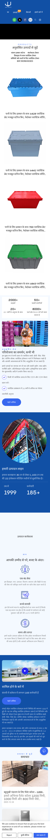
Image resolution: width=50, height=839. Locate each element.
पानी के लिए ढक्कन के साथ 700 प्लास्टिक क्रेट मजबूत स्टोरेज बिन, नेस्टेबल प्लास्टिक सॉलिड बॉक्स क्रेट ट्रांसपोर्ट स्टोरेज (25, 229)
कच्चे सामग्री (25, 604)
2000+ (13, 300)
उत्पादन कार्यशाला (25, 536)
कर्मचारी (30, 486)
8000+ (36, 309)
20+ (13, 309)
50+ (37, 300)
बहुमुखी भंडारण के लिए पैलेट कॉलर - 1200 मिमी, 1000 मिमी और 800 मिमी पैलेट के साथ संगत (24, 792)
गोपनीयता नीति (7, 829)
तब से (6, 486)
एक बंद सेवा (25, 578)
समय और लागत (25, 632)
